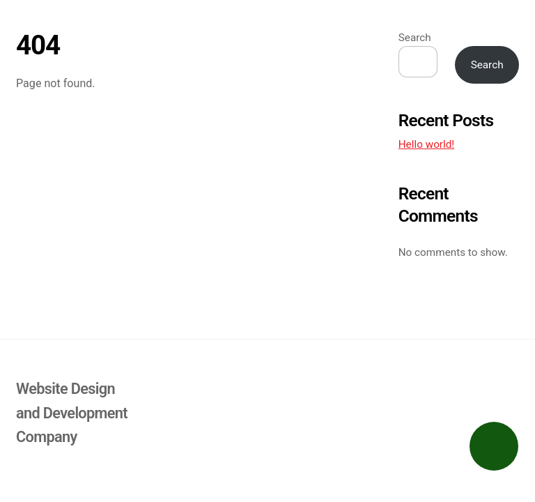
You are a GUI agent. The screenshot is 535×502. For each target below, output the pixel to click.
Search (414, 37)
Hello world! (426, 144)
